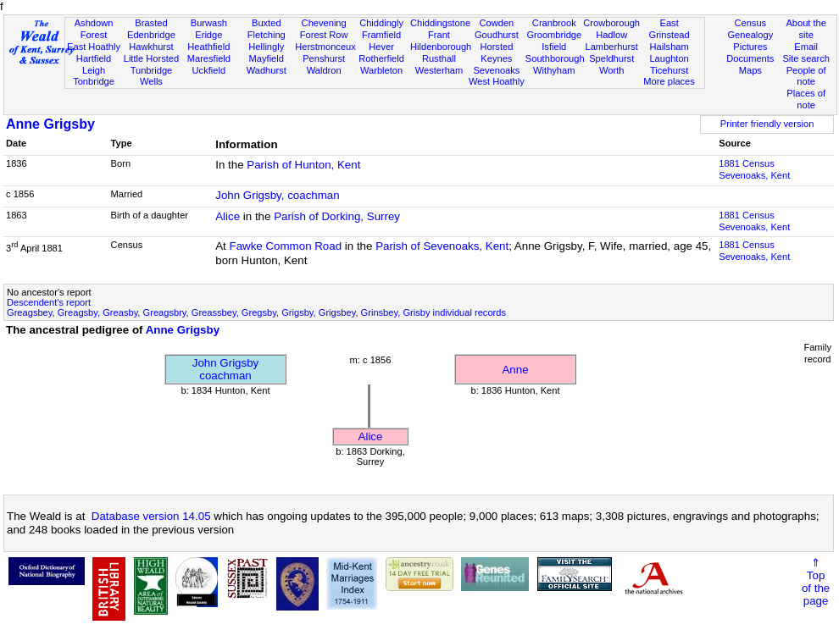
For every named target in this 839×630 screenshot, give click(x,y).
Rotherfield (381, 58)
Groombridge (553, 35)
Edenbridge (151, 35)
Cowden (497, 23)
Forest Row (324, 35)
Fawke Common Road (286, 246)
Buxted (266, 23)
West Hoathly (497, 81)
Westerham (439, 70)
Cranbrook (554, 23)
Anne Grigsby (50, 124)
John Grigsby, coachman (277, 195)
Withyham (554, 70)
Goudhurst (497, 35)
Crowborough (611, 23)
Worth (611, 70)
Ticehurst (669, 70)
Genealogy (750, 35)
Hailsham (668, 46)
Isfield (554, 46)
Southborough (555, 58)
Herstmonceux (325, 46)
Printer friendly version (767, 124)
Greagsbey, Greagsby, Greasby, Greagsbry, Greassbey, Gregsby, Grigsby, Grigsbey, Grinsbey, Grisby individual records (256, 312)
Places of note (805, 99)
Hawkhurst (151, 46)
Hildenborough (440, 46)
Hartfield (93, 58)
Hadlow (611, 35)
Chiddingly (381, 23)
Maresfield (209, 58)
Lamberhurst (612, 46)
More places (669, 81)
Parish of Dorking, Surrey (337, 216)
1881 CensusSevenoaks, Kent (754, 169)
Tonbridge (93, 81)
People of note (806, 76)
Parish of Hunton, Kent (303, 164)
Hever (381, 46)
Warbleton (381, 70)
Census (750, 23)
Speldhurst (611, 58)
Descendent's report (49, 302)
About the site (806, 29)
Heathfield (208, 46)
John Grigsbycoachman (225, 369)
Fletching (266, 35)
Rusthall (439, 58)
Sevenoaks (496, 70)
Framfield (381, 35)
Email (806, 46)
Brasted (151, 23)
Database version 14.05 (151, 516)
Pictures (750, 46)
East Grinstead (669, 29)
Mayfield (266, 58)
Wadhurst (266, 70)
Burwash (209, 23)
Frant (439, 35)
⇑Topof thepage (816, 581)
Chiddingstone (440, 23)
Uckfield (209, 70)
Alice (227, 216)
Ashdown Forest (94, 29)
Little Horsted (151, 58)
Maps (750, 70)
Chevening (324, 23)
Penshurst (324, 58)
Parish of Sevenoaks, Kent (441, 246)
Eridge (208, 35)
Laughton (668, 58)
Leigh (93, 70)
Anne (515, 369)
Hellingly (266, 46)
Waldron (324, 70)
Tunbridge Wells (152, 76)
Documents (750, 58)
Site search (806, 58)
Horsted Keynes (496, 52)
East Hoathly (93, 46)
